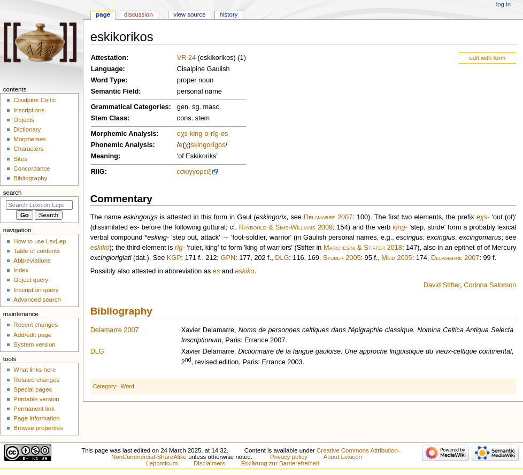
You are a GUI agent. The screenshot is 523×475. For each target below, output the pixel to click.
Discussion (138, 14)
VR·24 (186, 58)
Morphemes (29, 139)
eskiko (100, 247)
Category (104, 386)
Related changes (36, 380)
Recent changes (35, 324)
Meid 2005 (396, 258)
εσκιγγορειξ (194, 171)
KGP (174, 258)
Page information (36, 418)
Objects (23, 120)
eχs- (183, 133)
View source (189, 14)
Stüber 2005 (342, 258)
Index (20, 270)
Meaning (104, 156)
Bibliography (121, 311)
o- (208, 133)
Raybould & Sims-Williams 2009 (286, 227)
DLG (282, 258)
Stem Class (109, 118)
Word (127, 386)
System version (34, 344)
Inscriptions (28, 110)
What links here (34, 369)
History (229, 14)
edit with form (487, 58)
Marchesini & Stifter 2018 (363, 247)
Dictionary (27, 129)
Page (103, 14)
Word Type (108, 80)
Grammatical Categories (130, 107)
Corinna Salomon (490, 285)
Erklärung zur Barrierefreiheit (280, 463)
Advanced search (37, 299)
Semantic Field (115, 91)
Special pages (32, 389)
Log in (503, 4)
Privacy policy (288, 457)
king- (197, 133)
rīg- (216, 133)
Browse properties (38, 428)
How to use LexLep (39, 241)
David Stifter (442, 285)
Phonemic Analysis (122, 145)
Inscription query (35, 290)
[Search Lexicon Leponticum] (39, 205)
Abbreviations (31, 260)
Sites (20, 159)
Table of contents (36, 251)
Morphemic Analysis (124, 133)
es (216, 271)
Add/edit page (32, 335)
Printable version (36, 399)
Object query (30, 280)
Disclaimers (209, 463)
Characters (28, 148)
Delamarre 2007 (328, 217)
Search (12, 192)
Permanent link (33, 408)
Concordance (31, 168)
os (224, 133)
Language (107, 69)
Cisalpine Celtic (34, 100)
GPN (228, 258)
